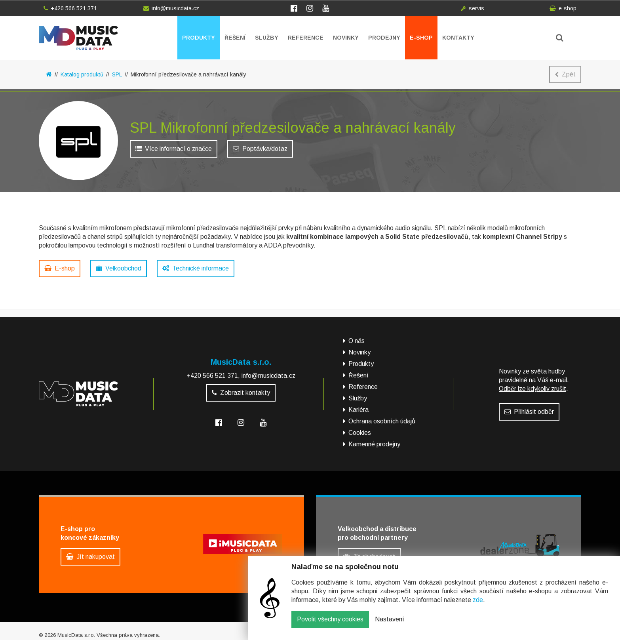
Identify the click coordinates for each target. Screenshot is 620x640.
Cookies (359, 428)
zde (478, 605)
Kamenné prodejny (374, 440)
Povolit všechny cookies (330, 625)
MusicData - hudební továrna (78, 38)
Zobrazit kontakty (241, 388)
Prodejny (384, 37)
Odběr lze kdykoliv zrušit (532, 384)
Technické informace (195, 268)
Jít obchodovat (369, 552)
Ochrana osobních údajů (381, 417)
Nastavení (389, 625)
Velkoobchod (118, 268)
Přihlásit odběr (529, 407)
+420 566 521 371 (70, 8)
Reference (305, 37)
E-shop (421, 37)
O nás (356, 336)
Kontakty (458, 37)
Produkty (198, 37)
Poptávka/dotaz (260, 150)
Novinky (346, 37)
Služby (266, 37)
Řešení (234, 37)
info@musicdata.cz (171, 8)
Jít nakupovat (90, 552)
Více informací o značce (173, 150)
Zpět (565, 74)
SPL (117, 74)
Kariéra (358, 405)
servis (472, 8)
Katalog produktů (82, 74)
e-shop (563, 8)
